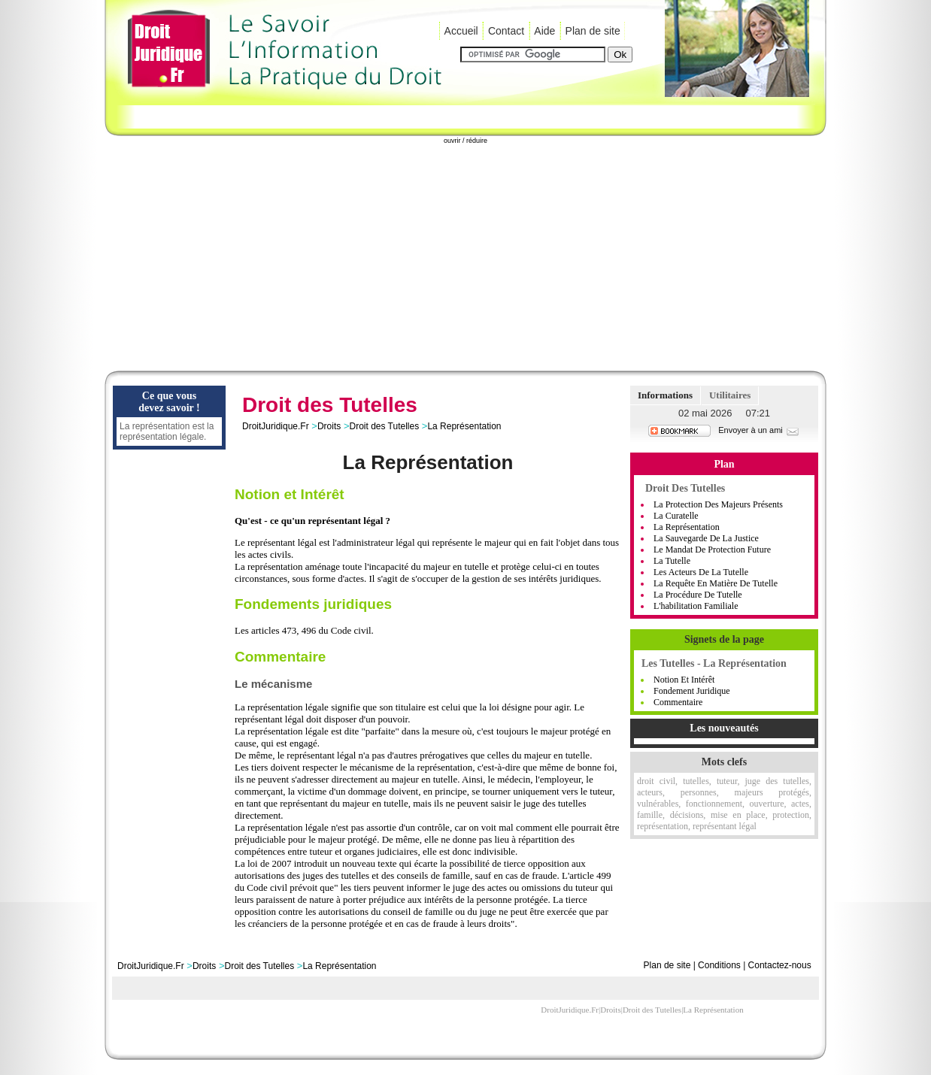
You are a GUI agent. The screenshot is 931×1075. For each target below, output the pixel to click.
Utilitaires (730, 395)
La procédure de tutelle (698, 594)
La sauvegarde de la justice (706, 538)
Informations (665, 395)
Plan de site (593, 31)
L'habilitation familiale (696, 606)
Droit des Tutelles (384, 426)
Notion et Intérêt (684, 679)
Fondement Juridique (692, 691)
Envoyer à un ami (759, 430)
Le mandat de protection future (712, 549)
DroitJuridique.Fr (275, 426)
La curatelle (676, 515)
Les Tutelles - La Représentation (714, 663)
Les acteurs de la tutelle (701, 572)
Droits (329, 426)
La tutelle (672, 561)
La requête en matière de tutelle (716, 583)
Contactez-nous (779, 965)
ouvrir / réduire (465, 140)
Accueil (461, 31)
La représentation (687, 527)
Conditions (719, 965)
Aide (544, 31)
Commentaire (678, 702)
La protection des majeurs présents (718, 504)
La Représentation (464, 426)
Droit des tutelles (685, 488)
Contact (506, 31)
